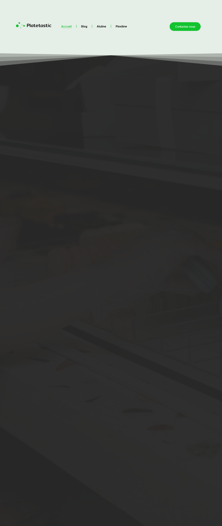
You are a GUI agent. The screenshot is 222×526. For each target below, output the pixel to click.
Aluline (101, 26)
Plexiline (121, 26)
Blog (84, 26)
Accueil (66, 26)
